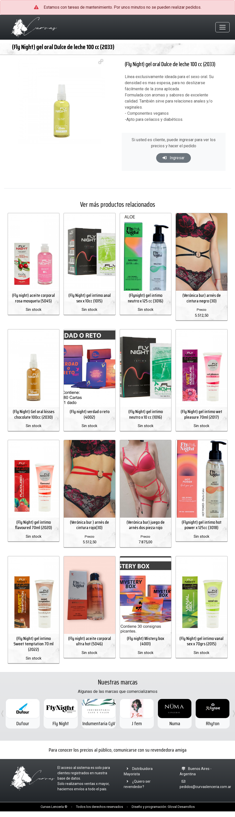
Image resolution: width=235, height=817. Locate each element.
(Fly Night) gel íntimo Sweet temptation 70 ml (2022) (34, 650)
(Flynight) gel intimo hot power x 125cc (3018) (201, 529)
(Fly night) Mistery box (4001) (145, 647)
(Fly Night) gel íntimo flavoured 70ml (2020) (33, 529)
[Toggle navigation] (222, 28)
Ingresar (173, 158)
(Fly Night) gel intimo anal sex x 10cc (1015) (89, 300)
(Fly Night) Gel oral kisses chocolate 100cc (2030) (33, 417)
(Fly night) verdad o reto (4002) (89, 417)
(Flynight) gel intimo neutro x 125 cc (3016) (145, 300)
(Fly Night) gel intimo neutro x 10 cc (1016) (145, 417)
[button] (101, 62)
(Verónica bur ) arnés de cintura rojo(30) (89, 529)
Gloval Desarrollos (181, 812)
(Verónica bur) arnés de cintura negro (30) (201, 300)
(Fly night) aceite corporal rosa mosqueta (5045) (33, 300)
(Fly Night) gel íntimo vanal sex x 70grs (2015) (201, 647)
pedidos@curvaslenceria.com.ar (205, 793)
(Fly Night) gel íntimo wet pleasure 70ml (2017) (201, 417)
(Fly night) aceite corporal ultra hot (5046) (89, 647)
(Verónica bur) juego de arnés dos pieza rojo (146, 529)
